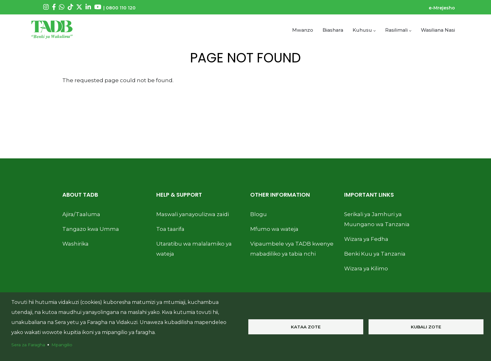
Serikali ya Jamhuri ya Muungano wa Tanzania (377, 219)
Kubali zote (426, 326)
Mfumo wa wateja (274, 229)
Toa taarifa (170, 229)
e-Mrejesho (442, 8)
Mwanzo (302, 30)
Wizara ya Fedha (366, 239)
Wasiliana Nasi (438, 30)
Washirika (75, 243)
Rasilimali (398, 30)
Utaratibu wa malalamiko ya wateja (194, 248)
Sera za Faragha (28, 344)
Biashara (333, 30)
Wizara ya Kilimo (366, 268)
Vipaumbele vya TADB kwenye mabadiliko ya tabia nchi (291, 248)
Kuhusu (364, 30)
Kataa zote (306, 326)
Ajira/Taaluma (81, 214)
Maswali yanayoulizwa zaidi (192, 214)
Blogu (258, 214)
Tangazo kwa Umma (90, 229)
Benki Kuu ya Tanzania (375, 253)
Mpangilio (61, 344)
